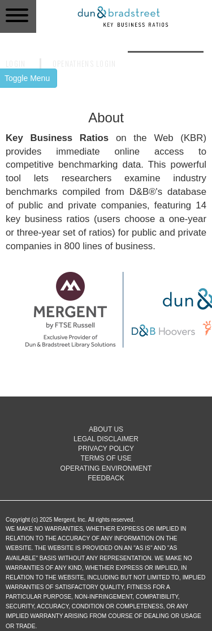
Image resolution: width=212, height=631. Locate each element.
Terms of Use (105, 458)
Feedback (106, 478)
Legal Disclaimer (106, 439)
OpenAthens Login (84, 63)
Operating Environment (106, 468)
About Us (106, 429)
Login (16, 63)
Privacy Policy (106, 449)
